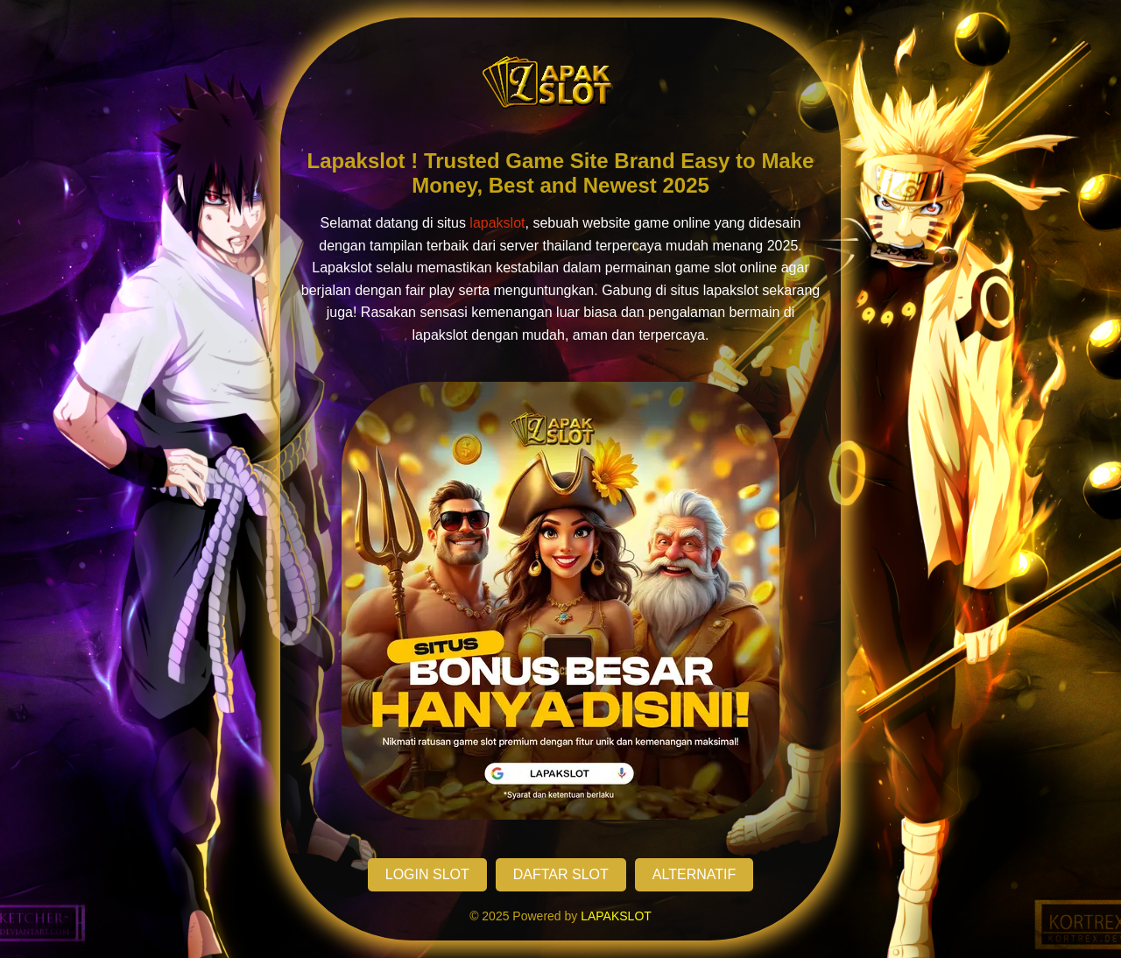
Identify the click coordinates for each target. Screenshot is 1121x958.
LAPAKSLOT (616, 916)
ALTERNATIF (694, 874)
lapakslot (497, 222)
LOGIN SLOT (427, 874)
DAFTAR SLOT (561, 874)
